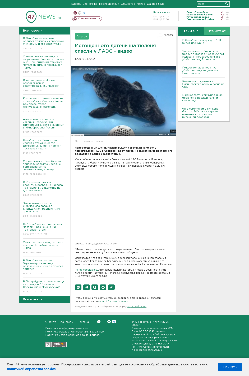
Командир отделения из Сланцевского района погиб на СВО (203, 84)
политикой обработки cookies (31, 369)
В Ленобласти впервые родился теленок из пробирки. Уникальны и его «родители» (43, 43)
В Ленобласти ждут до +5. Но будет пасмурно (202, 41)
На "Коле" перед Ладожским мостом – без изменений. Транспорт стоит (43, 229)
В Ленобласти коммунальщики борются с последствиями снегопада (202, 98)
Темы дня (190, 31)
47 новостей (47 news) (148, 322)
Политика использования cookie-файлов (72, 335)
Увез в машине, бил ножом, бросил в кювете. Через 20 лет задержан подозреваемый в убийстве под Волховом (203, 55)
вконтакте (79, 13)
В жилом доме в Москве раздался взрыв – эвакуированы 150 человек (43, 85)
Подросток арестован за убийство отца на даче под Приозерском (200, 70)
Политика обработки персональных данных (74, 332)
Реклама (83, 322)
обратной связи (136, 307)
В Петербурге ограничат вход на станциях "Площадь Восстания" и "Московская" (43, 286)
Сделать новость (89, 19)
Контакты (66, 322)
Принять (230, 367)
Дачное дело (155, 4)
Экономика (90, 4)
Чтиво (141, 4)
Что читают (217, 31)
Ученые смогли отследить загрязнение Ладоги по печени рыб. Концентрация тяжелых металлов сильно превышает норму (43, 64)
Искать (226, 3)
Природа (82, 37)
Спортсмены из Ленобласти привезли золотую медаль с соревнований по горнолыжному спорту (43, 168)
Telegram (114, 321)
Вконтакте (98, 321)
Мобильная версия (75, 13)
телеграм (84, 13)
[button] (78, 287)
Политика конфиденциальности (66, 328)
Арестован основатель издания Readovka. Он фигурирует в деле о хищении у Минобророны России (43, 126)
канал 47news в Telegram (113, 301)
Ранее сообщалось (86, 270)
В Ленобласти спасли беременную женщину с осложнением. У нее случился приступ (43, 267)
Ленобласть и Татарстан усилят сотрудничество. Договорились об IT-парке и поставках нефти (43, 147)
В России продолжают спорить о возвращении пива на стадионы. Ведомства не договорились (43, 189)
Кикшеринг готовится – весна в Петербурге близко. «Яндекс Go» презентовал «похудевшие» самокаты (43, 105)
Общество (128, 4)
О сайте (50, 322)
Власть (76, 4)
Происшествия (109, 4)
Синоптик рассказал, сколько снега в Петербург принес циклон (43, 247)
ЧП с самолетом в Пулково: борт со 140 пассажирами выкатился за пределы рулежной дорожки (200, 113)
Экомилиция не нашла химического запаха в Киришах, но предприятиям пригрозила (43, 210)
